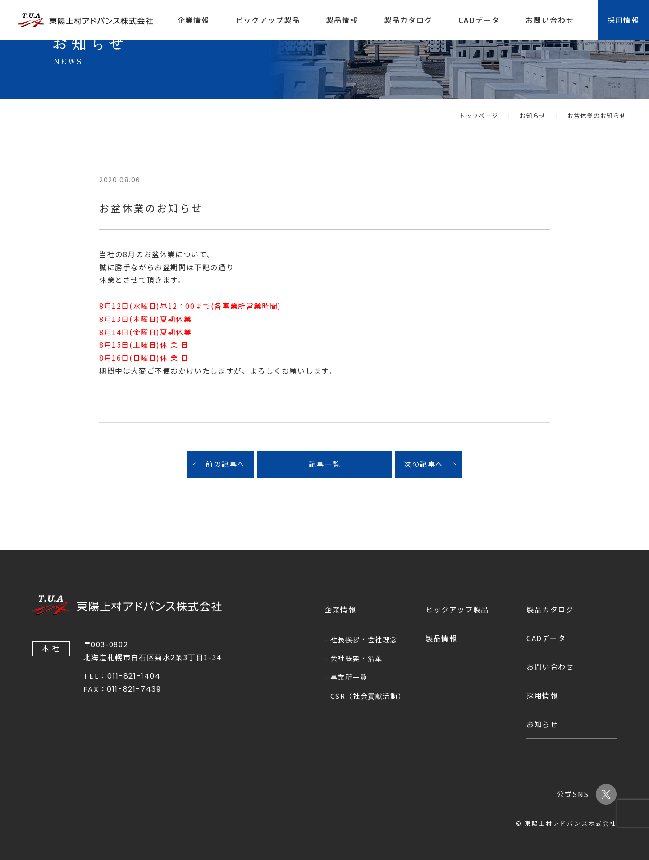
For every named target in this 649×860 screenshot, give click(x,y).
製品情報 (342, 19)
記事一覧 (324, 464)
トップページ (478, 115)
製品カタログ (408, 19)
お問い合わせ (550, 19)
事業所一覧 (349, 677)
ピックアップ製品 (268, 19)
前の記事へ (225, 464)
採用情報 (542, 695)
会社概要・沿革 (356, 658)
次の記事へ (423, 464)
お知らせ (533, 115)
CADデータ (479, 19)
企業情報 (194, 19)
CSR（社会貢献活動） (368, 696)
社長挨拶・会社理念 (364, 639)
